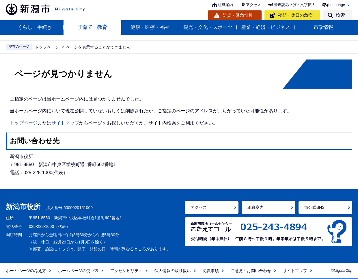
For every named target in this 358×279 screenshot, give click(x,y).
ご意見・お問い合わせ (251, 270)
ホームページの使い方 (78, 270)
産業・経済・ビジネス (265, 27)
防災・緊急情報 (238, 15)
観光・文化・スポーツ (207, 27)
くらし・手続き (35, 27)
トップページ (47, 47)
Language (336, 5)
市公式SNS (314, 207)
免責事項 (211, 270)
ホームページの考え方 (26, 270)
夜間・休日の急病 (295, 15)
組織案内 (225, 5)
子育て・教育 (92, 27)
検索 (340, 15)
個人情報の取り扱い (172, 270)
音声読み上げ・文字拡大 (294, 5)
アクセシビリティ (126, 270)
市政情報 (323, 27)
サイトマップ (65, 122)
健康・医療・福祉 (150, 27)
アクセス (253, 5)
